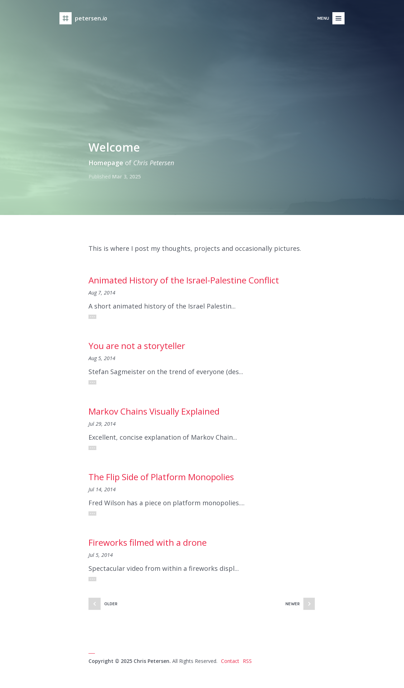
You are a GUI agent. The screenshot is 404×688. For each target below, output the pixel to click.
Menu (323, 18)
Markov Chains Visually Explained (154, 411)
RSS (247, 661)
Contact (230, 661)
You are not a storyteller (136, 346)
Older (110, 603)
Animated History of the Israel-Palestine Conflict (183, 280)
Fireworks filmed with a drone (147, 542)
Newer (292, 603)
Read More (92, 317)
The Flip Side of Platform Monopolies (161, 477)
